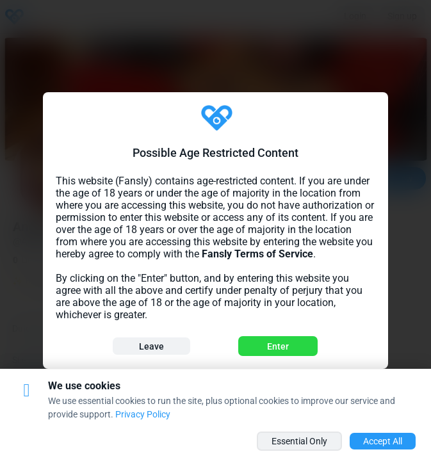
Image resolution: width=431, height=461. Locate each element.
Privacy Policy (142, 414)
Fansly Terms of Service (257, 254)
